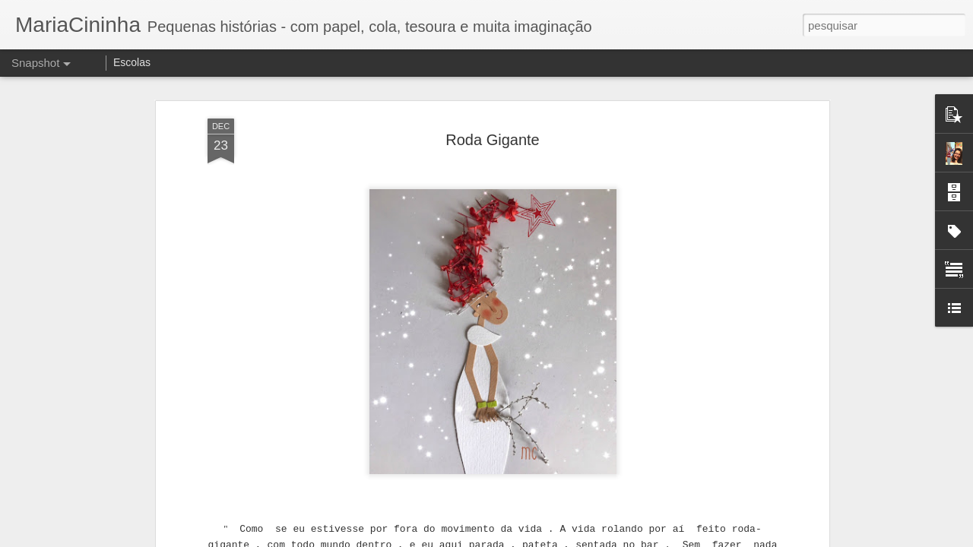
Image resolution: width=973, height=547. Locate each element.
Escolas (132, 62)
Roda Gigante (492, 126)
